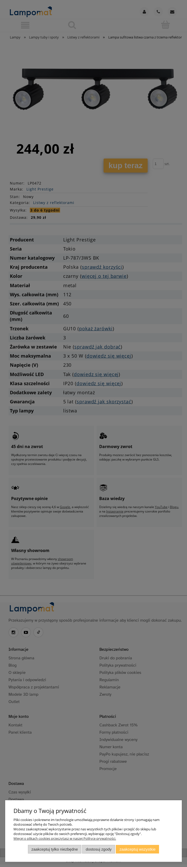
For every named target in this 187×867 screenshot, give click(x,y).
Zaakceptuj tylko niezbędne (54, 849)
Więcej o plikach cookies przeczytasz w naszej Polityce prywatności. (64, 838)
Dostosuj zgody (99, 849)
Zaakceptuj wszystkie (137, 849)
